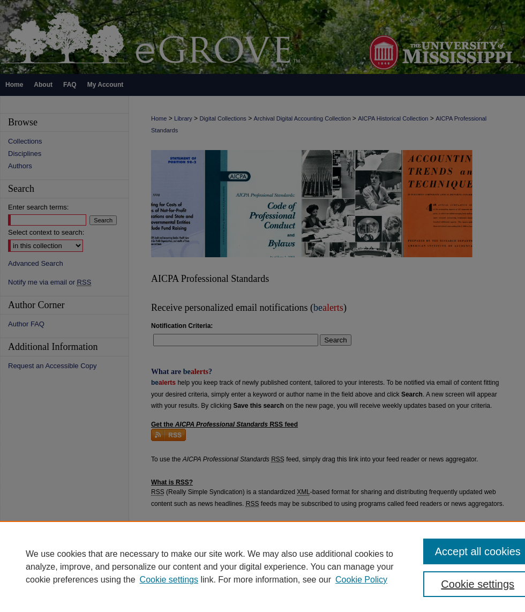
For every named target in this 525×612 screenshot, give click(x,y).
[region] (262, 566)
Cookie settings (169, 579)
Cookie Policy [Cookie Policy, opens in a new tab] (361, 579)
